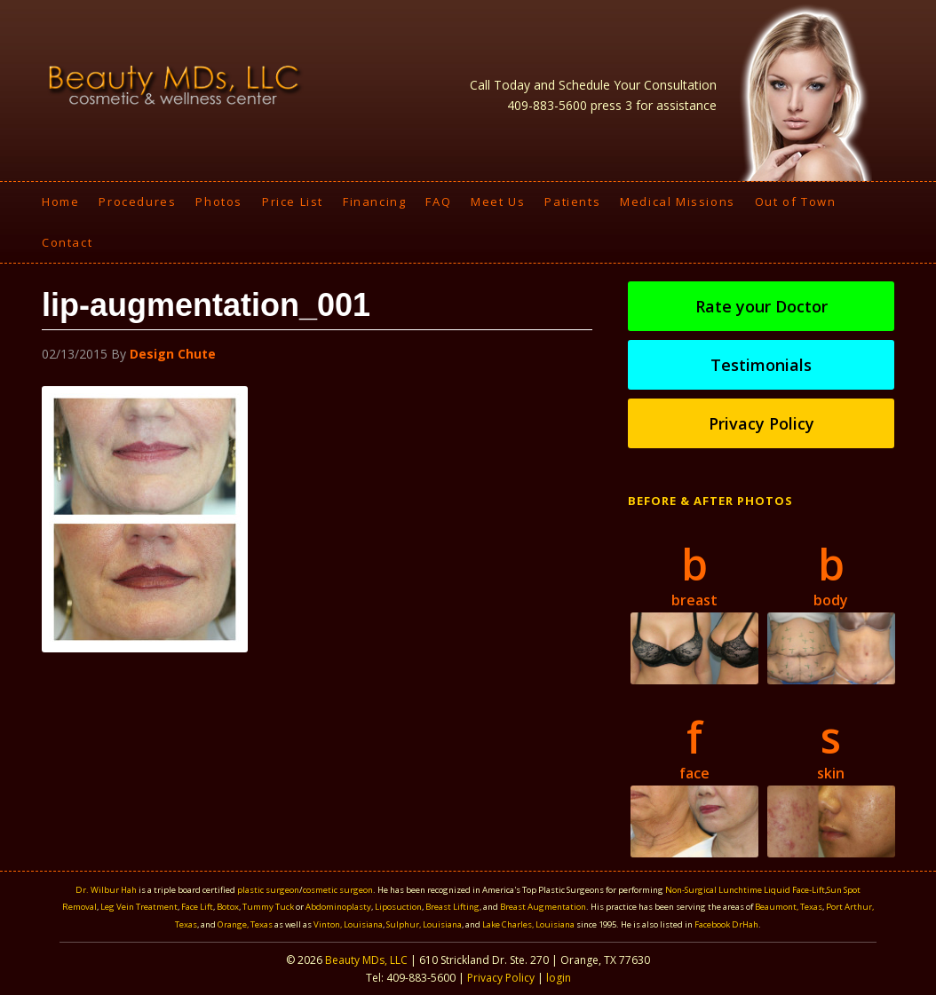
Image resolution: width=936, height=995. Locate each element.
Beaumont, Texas (788, 906)
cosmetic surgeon (338, 890)
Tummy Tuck (268, 906)
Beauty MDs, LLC (366, 959)
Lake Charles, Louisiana (529, 924)
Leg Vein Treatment (139, 906)
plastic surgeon (268, 890)
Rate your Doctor (761, 306)
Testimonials (761, 364)
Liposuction (398, 906)
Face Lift (197, 906)
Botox (228, 906)
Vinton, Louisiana (348, 924)
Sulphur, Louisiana (424, 924)
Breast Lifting (452, 906)
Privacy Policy (761, 423)
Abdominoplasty (338, 906)
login (558, 977)
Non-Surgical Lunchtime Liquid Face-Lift (745, 890)
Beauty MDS (175, 84)
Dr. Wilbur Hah (106, 890)
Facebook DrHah (726, 924)
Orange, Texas (246, 924)
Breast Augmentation (543, 906)
